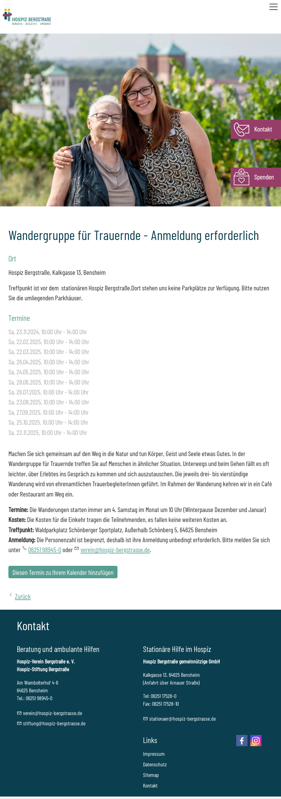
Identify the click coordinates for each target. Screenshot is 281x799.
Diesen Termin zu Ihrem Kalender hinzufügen (62, 572)
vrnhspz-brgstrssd (52, 712)
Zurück (23, 596)
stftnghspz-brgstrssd (54, 723)
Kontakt (150, 785)
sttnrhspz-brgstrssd (182, 718)
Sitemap (151, 774)
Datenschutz (155, 764)
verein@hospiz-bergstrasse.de (115, 549)
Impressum (154, 753)
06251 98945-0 (44, 549)
